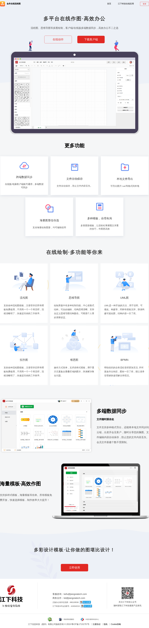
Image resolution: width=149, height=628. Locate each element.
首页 (109, 4)
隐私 (106, 624)
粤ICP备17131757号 (80, 624)
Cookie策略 (116, 624)
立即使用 (74, 567)
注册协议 (97, 624)
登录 (144, 4)
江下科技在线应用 (126, 4)
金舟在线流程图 (10, 4)
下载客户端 (91, 39)
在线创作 (58, 39)
